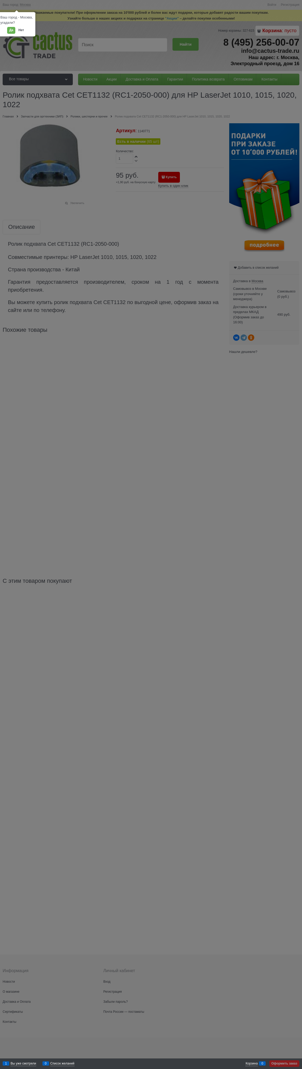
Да (11, 30)
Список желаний (62, 1063)
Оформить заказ (284, 1063)
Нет (21, 30)
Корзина (252, 1063)
